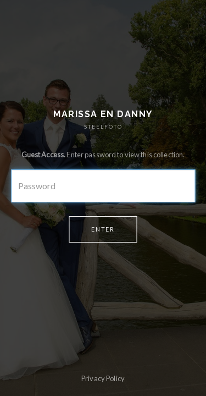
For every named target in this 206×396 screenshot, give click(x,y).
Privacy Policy (103, 378)
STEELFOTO (103, 126)
